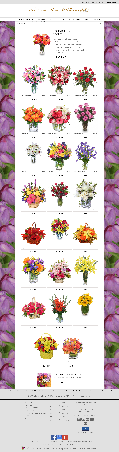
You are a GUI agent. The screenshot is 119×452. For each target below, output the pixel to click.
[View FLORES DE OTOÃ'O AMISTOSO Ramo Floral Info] (72, 346)
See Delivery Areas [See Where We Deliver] (86, 396)
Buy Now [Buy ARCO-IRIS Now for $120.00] (59, 176)
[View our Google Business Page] (59, 439)
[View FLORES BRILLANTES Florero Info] (42, 44)
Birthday (41, 19)
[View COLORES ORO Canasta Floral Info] (85, 232)
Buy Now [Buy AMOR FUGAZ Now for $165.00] (33, 138)
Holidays (77, 19)
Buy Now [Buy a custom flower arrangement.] (61, 382)
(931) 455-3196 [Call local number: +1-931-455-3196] (112, 2)
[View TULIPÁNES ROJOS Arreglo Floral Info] (59, 194)
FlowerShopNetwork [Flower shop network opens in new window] (60, 448)
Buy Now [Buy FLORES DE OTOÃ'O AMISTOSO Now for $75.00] (72, 366)
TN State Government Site (67, 444)
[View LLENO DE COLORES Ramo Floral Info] (59, 229)
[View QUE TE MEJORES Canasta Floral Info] (33, 194)
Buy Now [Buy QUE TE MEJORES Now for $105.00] (33, 214)
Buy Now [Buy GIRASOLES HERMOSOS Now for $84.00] (85, 328)
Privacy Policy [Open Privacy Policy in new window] (75, 448)
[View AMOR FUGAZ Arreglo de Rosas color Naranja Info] (33, 118)
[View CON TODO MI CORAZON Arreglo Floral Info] (59, 270)
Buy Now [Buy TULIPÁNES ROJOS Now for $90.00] (59, 214)
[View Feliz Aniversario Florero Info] (33, 80)
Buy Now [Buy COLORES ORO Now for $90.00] (85, 252)
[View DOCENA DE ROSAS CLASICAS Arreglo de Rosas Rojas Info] (85, 80)
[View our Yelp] (65, 439)
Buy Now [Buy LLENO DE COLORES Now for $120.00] (59, 252)
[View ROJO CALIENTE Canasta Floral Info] (33, 232)
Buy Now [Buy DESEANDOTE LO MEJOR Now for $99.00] (33, 328)
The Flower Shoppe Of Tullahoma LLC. (59, 10)
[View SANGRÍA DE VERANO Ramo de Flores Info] (59, 308)
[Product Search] (91, 24)
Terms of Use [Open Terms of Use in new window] (64, 449)
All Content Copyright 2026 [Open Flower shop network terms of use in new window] (43, 448)
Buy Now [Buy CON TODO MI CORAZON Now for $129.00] (59, 290)
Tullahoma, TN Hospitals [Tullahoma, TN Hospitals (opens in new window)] (56, 441)
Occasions (65, 19)
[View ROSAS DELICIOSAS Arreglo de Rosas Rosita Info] (85, 118)
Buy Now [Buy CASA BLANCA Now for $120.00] (33, 176)
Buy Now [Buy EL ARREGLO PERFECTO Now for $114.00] (85, 214)
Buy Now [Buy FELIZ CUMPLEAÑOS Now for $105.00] (33, 290)
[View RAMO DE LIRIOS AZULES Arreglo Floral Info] (85, 156)
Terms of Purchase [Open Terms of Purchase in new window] (88, 448)
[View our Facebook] (54, 439)
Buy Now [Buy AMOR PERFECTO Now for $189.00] (59, 100)
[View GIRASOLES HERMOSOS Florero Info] (85, 305)
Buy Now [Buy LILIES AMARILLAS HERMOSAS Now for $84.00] (85, 290)
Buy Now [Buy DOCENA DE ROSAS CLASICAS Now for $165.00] (85, 100)
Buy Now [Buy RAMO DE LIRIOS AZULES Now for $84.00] (85, 176)
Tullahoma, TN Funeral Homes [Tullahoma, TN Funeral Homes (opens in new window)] (37, 441)
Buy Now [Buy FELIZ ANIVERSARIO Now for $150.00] (33, 100)
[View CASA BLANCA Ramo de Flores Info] (33, 153)
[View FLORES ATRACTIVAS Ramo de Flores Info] (59, 118)
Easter (25, 19)
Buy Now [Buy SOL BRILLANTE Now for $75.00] (46, 366)
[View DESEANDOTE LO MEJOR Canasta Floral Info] (33, 308)
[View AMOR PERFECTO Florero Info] (59, 80)
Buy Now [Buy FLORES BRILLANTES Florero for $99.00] (61, 56)
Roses (33, 19)
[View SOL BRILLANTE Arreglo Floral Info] (46, 346)
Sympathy (52, 19)
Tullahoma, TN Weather (50, 444)
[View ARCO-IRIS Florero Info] (59, 156)
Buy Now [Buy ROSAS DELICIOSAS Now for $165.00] (85, 138)
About (87, 19)
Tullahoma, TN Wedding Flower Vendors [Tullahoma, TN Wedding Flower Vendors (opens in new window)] (79, 441)
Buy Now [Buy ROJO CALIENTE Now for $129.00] (33, 252)
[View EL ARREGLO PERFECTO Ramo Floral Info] (85, 194)
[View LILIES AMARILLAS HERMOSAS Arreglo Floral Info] (85, 270)
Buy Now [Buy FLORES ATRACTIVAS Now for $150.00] (59, 138)
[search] (101, 24)
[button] (87, 11)
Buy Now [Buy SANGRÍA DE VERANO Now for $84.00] (59, 328)
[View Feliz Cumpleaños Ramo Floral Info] (33, 270)
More (97, 19)
